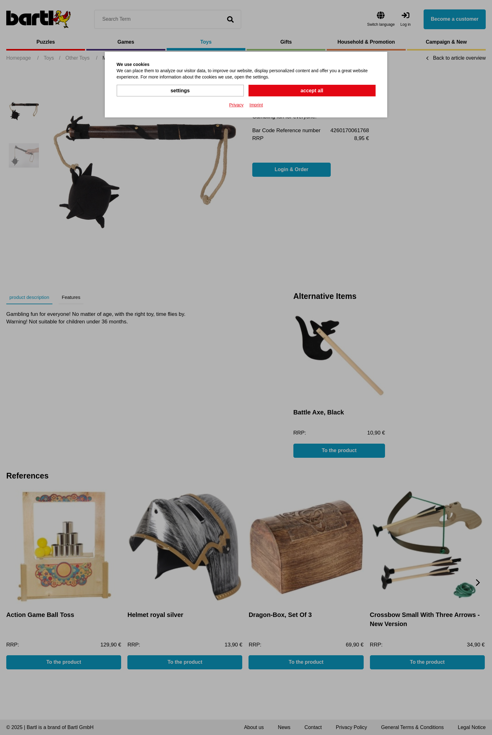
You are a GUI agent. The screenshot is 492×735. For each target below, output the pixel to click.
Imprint (256, 104)
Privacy (236, 104)
